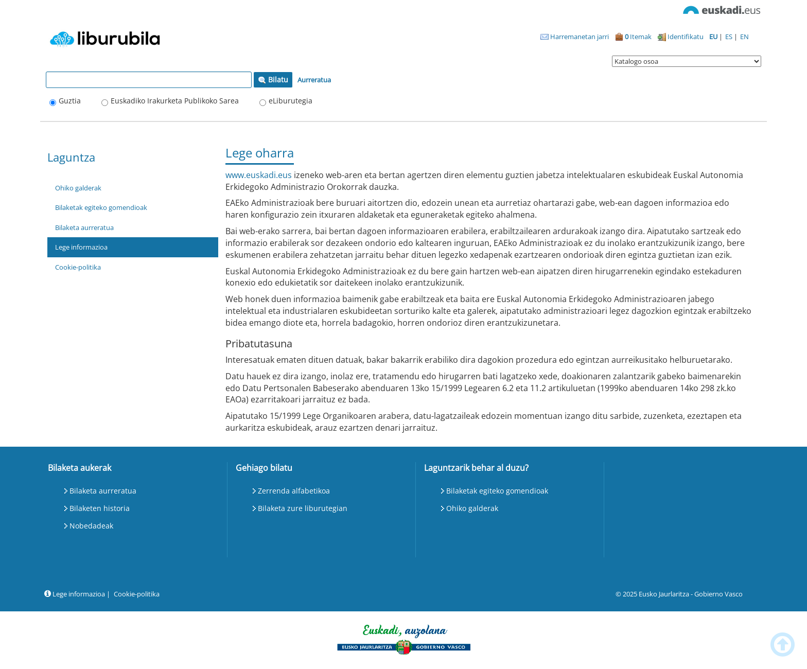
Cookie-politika (78, 267)
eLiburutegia (290, 100)
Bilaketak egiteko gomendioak (101, 207)
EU (714, 36)
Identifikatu (681, 36)
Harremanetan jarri (574, 36)
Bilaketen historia (99, 508)
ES (729, 36)
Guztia (70, 100)
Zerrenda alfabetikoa (294, 491)
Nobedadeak (91, 526)
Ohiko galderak (78, 187)
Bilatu (273, 79)
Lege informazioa (81, 247)
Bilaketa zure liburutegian (302, 508)
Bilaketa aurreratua (84, 227)
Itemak (633, 36)
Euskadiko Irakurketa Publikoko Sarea (175, 100)
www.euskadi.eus (258, 175)
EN (744, 36)
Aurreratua (314, 79)
